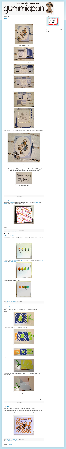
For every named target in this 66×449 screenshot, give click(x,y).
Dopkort (6, 18)
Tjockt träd (16, 260)
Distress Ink (25, 411)
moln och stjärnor (8, 306)
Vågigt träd (21, 260)
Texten (38, 412)
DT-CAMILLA (10, 231)
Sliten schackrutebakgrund (13, 411)
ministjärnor (5, 203)
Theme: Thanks (14, 231)
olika (35, 202)
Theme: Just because (14, 302)
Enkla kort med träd (9, 235)
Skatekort (6, 406)
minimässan (38, 225)
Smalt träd (13, 260)
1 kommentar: (14, 301)
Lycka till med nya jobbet (12, 261)
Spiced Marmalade (30, 411)
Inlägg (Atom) (10, 444)
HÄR (14, 394)
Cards (7, 231)
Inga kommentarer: (15, 439)
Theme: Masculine (14, 440)
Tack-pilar (6, 200)
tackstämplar (38, 202)
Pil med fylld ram (11, 202)
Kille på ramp (40, 411)
